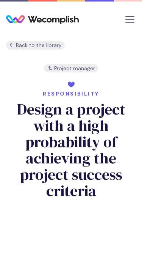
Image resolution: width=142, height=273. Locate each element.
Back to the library (35, 45)
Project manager (71, 68)
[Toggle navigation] (130, 19)
